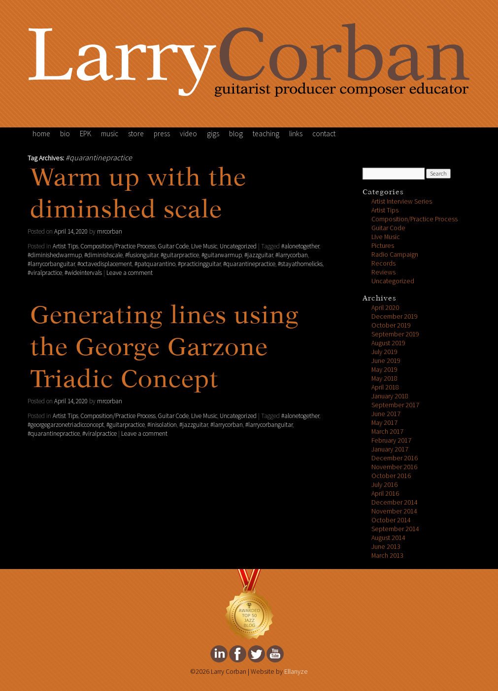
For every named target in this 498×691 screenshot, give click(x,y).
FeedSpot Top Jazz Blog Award (249, 604)
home (41, 133)
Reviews (383, 272)
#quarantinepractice (249, 264)
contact (323, 133)
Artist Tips (65, 246)
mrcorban (109, 232)
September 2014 (395, 529)
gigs (213, 133)
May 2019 (384, 369)
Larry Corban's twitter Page (256, 653)
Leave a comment (129, 273)
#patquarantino (154, 264)
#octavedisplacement (104, 264)
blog (236, 133)
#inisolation (162, 425)
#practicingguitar (199, 264)
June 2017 (385, 414)
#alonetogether (300, 246)
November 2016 (394, 467)
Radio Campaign (394, 254)
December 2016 (394, 458)
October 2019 (391, 325)
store (136, 133)
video (188, 133)
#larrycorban (291, 255)
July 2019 (384, 352)
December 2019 (394, 316)
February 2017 (391, 440)
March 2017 (387, 431)
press (162, 133)
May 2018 (384, 378)
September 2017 (395, 405)
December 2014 (394, 502)
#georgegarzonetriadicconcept (66, 425)
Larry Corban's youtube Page (275, 653)
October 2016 (391, 476)
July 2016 (384, 485)
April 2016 (385, 493)
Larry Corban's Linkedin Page (219, 653)
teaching (266, 133)
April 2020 (385, 307)
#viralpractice (45, 273)
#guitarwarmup (221, 255)
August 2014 (388, 538)
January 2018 (389, 396)
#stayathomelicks (300, 264)
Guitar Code (173, 246)
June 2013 (385, 546)
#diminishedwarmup (55, 255)
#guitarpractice (180, 255)
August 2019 (388, 343)
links (295, 133)
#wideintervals (83, 273)
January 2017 (389, 449)
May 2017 (384, 423)
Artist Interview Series (401, 201)
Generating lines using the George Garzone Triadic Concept (164, 348)
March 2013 (387, 555)
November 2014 (394, 511)
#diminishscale (103, 255)
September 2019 (395, 334)
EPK (85, 133)
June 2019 (385, 361)
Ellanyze (296, 671)
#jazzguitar (258, 255)
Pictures (382, 245)
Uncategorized (238, 246)
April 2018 (385, 387)
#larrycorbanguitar (51, 264)
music (109, 133)
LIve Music (204, 246)
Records (383, 263)
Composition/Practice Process (118, 246)
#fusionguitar (141, 255)
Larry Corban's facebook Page (237, 653)
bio (65, 133)
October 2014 (391, 520)
